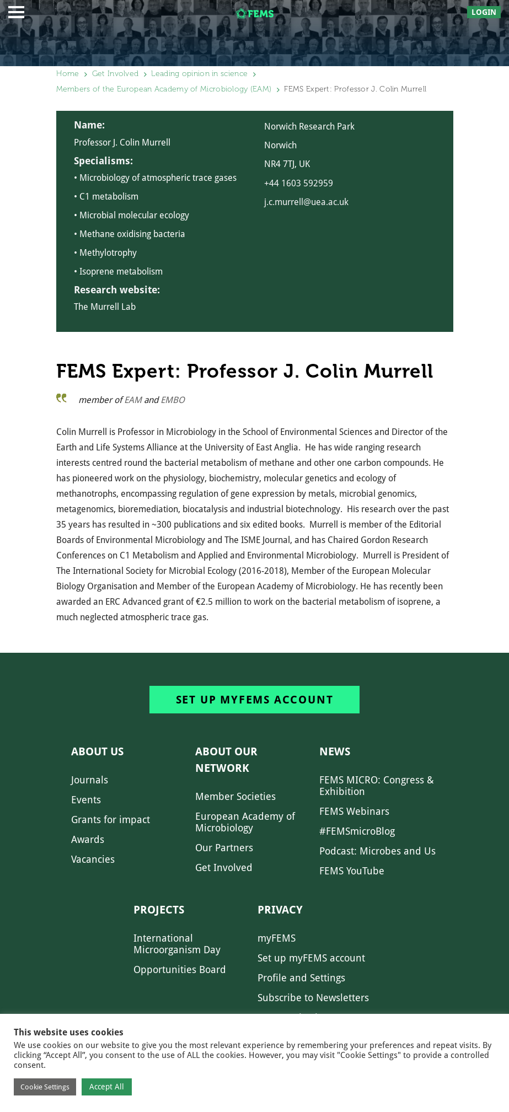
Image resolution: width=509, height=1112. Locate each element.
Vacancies (93, 859)
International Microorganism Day (177, 943)
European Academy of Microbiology (245, 822)
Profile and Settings (301, 978)
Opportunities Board (179, 969)
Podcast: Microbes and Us (377, 851)
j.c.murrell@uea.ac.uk (306, 202)
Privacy (280, 909)
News (334, 751)
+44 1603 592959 (298, 183)
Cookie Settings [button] (44, 1087)
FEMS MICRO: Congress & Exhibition (376, 785)
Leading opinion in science (199, 73)
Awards (87, 839)
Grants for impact (110, 819)
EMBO (172, 400)
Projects (158, 909)
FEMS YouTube (351, 871)
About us (97, 751)
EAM (133, 400)
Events (86, 799)
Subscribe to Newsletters (313, 997)
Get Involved (115, 73)
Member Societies (235, 796)
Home (67, 73)
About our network (226, 760)
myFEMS (277, 938)
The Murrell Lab (105, 307)
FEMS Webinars (354, 811)
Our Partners (224, 847)
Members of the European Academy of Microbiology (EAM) (164, 89)
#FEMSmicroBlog (357, 831)
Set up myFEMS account (255, 699)
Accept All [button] (106, 1086)
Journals (89, 780)
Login (484, 12)
